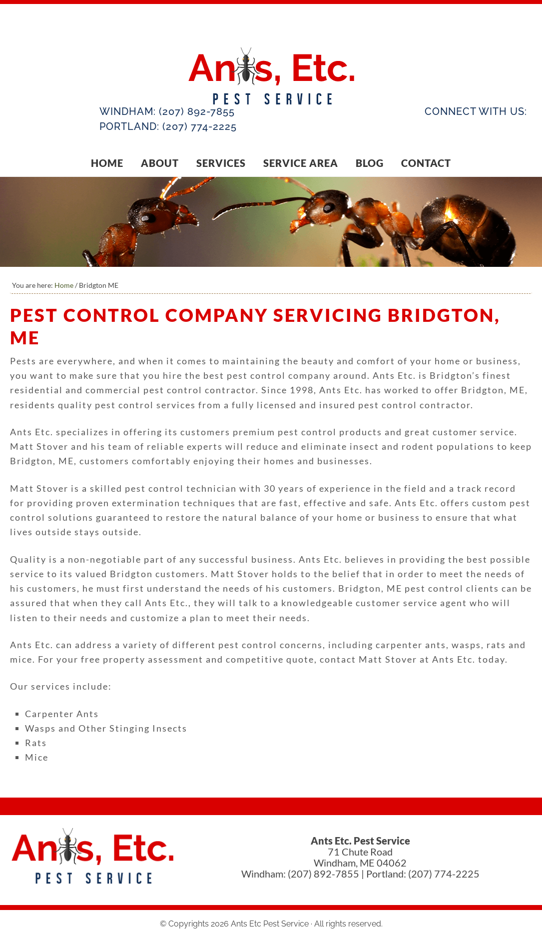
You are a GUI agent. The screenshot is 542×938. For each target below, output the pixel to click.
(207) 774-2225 (199, 126)
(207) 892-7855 (197, 111)
